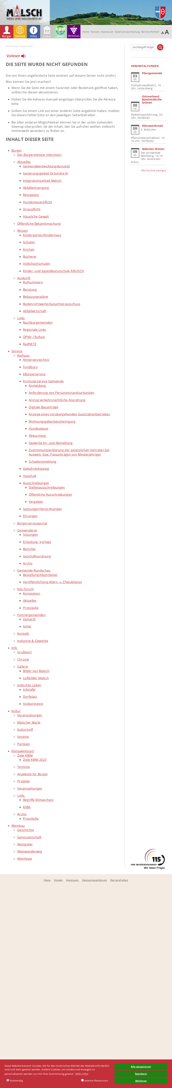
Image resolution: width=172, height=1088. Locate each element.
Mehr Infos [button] (81, 1073)
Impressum (107, 31)
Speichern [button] (141, 1073)
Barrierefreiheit (150, 31)
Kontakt (95, 31)
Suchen (160, 47)
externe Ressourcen (94, 1080)
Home (86, 31)
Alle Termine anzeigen (153, 170)
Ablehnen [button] (141, 1080)
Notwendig (15, 1080)
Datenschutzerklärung (127, 31)
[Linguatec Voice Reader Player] (18, 57)
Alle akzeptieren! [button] (141, 1066)
